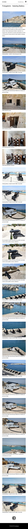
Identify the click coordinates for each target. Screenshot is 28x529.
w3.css (17, 526)
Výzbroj (21, 1)
